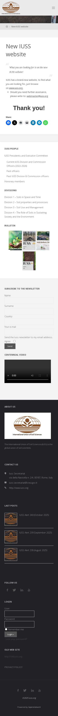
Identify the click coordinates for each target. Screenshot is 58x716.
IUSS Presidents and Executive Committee (26, 155)
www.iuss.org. (16, 88)
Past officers (13, 171)
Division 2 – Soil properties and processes (26, 202)
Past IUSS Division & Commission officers (28, 176)
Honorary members (14, 181)
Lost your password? (16, 639)
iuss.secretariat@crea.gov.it (23, 482)
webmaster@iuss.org (37, 96)
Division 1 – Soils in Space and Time (22, 197)
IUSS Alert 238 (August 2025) (33, 550)
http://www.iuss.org (18, 487)
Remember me (14, 629)
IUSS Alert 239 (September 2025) (35, 532)
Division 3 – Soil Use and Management (23, 207)
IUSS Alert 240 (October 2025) (34, 514)
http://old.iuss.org (13, 656)
